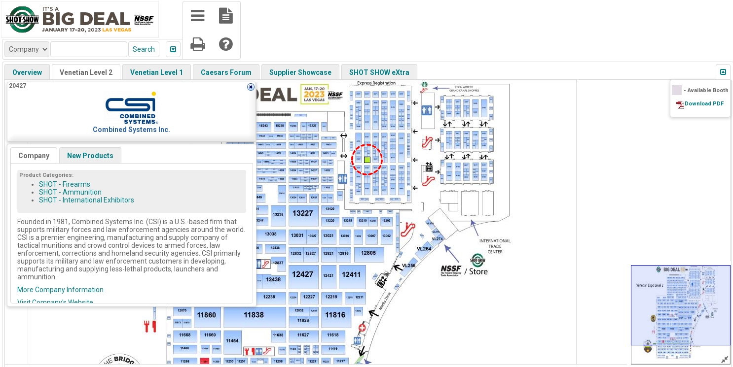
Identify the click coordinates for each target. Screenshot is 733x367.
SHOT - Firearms (64, 184)
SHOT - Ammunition (70, 192)
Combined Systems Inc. (131, 129)
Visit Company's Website (55, 302)
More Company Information (60, 290)
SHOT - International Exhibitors (86, 200)
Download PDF (704, 103)
